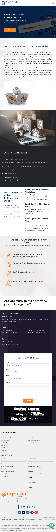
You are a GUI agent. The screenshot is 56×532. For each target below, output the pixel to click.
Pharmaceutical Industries (35, 469)
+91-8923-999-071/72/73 (36, 330)
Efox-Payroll (4, 442)
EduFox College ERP (6, 440)
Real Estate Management (34, 440)
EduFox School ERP (6, 437)
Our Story (3, 501)
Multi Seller (31, 471)
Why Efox (9, 501)
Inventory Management (34, 442)
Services (8, 382)
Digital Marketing (5, 464)
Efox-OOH (3, 447)
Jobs (29, 485)
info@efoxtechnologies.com (10, 332)
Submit (28, 401)
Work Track (4, 450)
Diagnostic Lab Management (35, 437)
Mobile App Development (7, 471)
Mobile (7, 375)
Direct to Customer (33, 464)
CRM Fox (3, 445)
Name (7, 362)
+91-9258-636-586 (7, 330)
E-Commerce (4, 476)
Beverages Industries (33, 466)
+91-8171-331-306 (7, 342)
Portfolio (15, 501)
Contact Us (20, 501)
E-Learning (4, 452)
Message (8, 389)
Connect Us (28, 507)
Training (30, 487)
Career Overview (32, 482)
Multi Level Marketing (6, 455)
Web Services (4, 469)
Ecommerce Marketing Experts (36, 474)
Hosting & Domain (5, 474)
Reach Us (26, 501)
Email (7, 369)
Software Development (7, 466)
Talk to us (10, 30)
